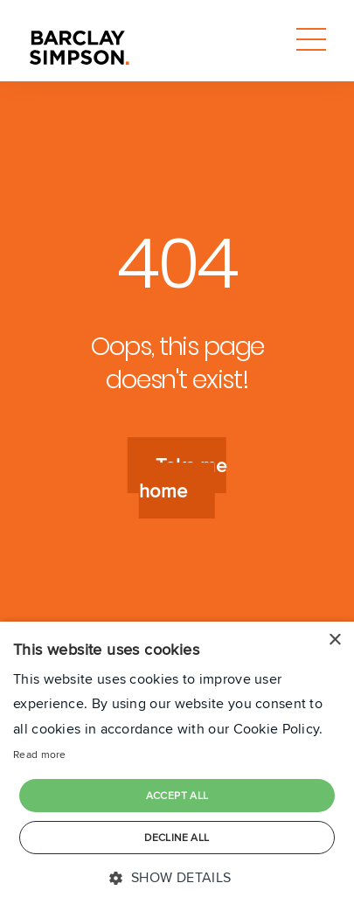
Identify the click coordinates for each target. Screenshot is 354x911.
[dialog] (177, 766)
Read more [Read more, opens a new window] (39, 754)
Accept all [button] (177, 795)
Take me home (182, 478)
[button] (176, 878)
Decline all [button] (176, 837)
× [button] (334, 640)
